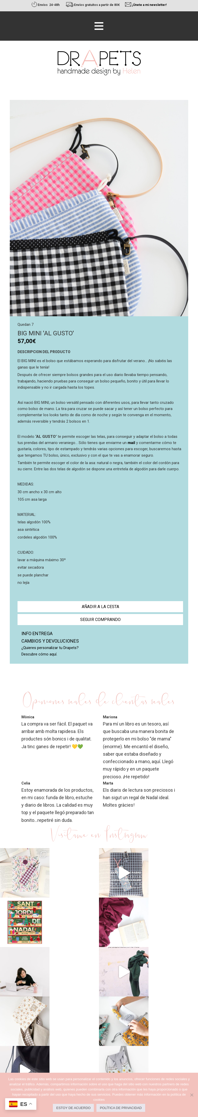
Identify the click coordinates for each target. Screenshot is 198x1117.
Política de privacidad (121, 1108)
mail (131, 442)
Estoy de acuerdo (73, 1108)
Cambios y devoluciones (50, 641)
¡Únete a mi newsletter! (149, 5)
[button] (99, 26)
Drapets (99, 62)
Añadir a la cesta (100, 606)
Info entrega (37, 633)
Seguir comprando (100, 619)
